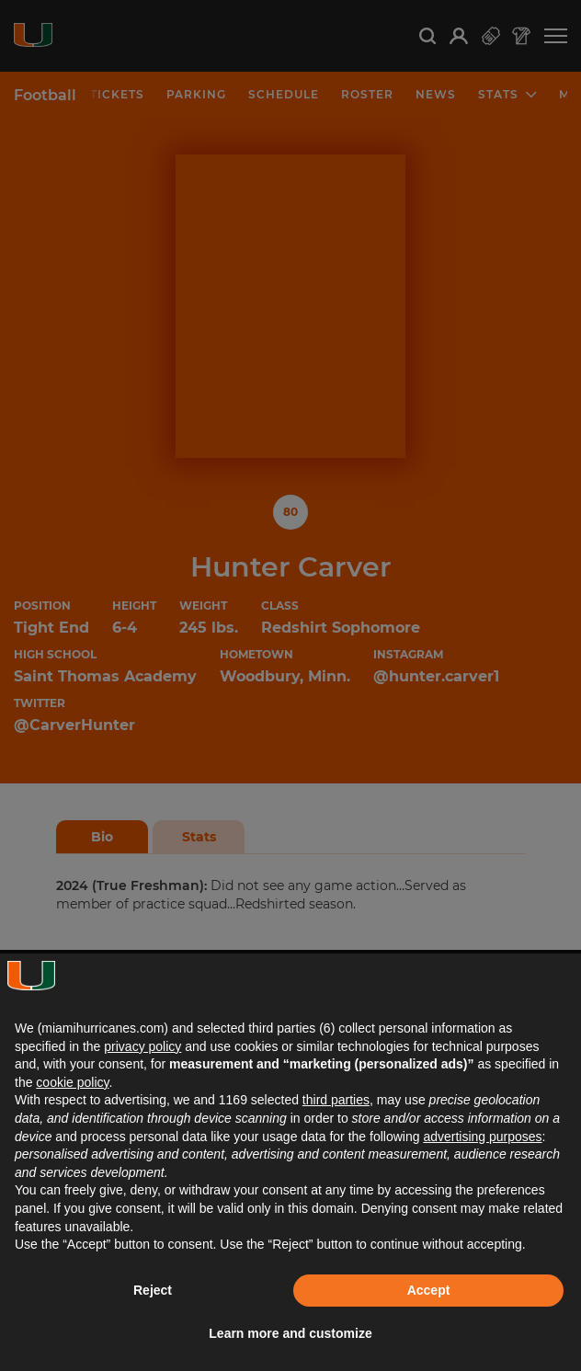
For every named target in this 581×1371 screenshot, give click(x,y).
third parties (336, 1099)
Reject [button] (152, 1290)
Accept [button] (428, 1290)
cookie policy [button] (72, 1082)
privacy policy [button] (142, 1046)
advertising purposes (482, 1136)
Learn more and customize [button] (290, 1333)
